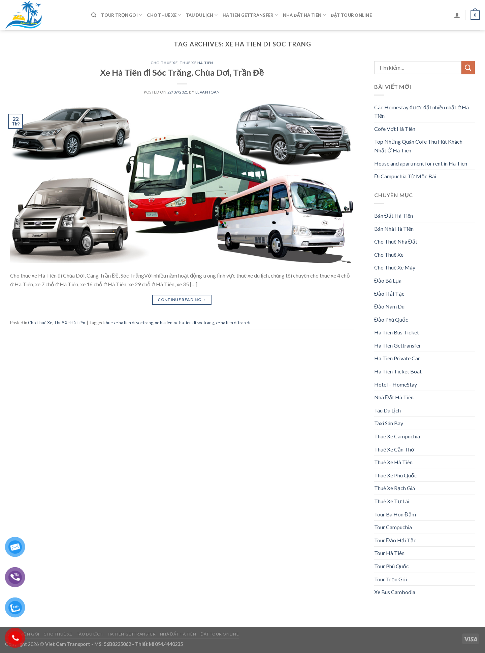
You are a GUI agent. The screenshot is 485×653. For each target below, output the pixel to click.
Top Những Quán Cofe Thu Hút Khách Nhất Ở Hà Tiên (418, 145)
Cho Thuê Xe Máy (394, 267)
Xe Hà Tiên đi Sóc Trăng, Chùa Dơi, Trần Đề (182, 72)
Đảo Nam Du (389, 306)
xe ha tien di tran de (234, 322)
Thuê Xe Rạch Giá (394, 488)
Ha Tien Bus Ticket (396, 332)
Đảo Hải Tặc (389, 293)
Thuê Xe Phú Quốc (395, 475)
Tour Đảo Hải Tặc (395, 540)
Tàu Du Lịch (202, 15)
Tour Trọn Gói (121, 15)
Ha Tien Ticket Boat (398, 371)
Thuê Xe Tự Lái (391, 501)
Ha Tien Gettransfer (250, 15)
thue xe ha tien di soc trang (128, 322)
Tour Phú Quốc (391, 566)
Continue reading (182, 299)
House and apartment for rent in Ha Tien (420, 163)
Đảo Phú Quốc (391, 319)
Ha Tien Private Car (397, 358)
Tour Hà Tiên (389, 553)
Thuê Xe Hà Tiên (196, 63)
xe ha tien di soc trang (194, 322)
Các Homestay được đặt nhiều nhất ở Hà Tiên (421, 111)
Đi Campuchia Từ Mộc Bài (405, 176)
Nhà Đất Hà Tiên (304, 15)
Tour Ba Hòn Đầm (395, 514)
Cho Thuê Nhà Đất (395, 241)
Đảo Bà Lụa (387, 280)
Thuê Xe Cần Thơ (394, 449)
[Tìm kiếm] (93, 15)
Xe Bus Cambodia (394, 592)
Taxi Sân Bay (388, 423)
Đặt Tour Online (351, 15)
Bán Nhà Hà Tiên (394, 228)
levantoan (207, 92)
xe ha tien (163, 322)
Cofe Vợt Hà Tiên (394, 128)
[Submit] (468, 67)
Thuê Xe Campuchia (397, 436)
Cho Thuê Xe (164, 15)
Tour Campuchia (393, 527)
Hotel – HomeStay (395, 384)
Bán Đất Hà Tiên (393, 215)
